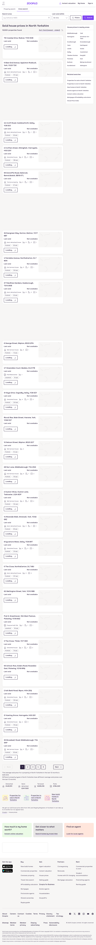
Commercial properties (29, 871)
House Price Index (73, 100)
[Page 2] (27, 767)
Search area (7, 14)
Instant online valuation (75, 94)
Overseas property (27, 875)
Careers (13, 914)
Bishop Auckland (85, 62)
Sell (40, 862)
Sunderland (71, 65)
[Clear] (49, 17)
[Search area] (26, 17)
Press (46, 923)
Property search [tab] (9, 9)
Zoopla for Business (46, 884)
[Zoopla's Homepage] (32, 4)
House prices (13, 812)
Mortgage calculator (65, 880)
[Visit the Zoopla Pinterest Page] (93, 915)
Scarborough (71, 42)
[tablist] (15, 9)
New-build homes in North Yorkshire (56, 797)
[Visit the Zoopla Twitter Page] (75, 915)
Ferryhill (82, 55)
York (81, 33)
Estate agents (44, 889)
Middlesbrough (72, 33)
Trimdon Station (72, 55)
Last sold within (58, 14)
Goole (82, 48)
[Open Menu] (3, 3)
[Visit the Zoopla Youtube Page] (88, 915)
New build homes (27, 866)
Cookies (29, 914)
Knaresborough (85, 42)
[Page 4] (38, 767)
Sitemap (5, 923)
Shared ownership (27, 898)
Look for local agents (74, 834)
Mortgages (25, 889)
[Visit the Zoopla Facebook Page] (70, 915)
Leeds (69, 48)
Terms (35, 914)
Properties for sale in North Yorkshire (15, 798)
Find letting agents (83, 880)
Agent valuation (45, 866)
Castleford (84, 52)
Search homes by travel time (47, 834)
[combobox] (26, 16)
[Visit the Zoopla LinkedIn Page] (79, 915)
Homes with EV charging (66, 875)
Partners (61, 862)
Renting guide (81, 884)
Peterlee (70, 58)
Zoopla (4, 812)
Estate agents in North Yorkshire (78, 90)
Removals (61, 871)
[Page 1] (22, 767)
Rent (78, 862)
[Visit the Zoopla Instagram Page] (83, 915)
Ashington (83, 65)
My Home (81, 3)
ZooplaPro (43, 898)
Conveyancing (63, 866)
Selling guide (43, 880)
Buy (22, 862)
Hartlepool (83, 45)
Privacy (42, 914)
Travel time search (27, 880)
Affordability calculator (29, 884)
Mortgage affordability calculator (79, 97)
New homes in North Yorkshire (76, 87)
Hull (81, 58)
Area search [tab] (23, 9)
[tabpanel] (48, 16)
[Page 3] (33, 767)
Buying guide (25, 902)
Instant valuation (67, 3)
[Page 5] (43, 767)
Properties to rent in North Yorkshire (36, 798)
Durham (69, 62)
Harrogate (70, 36)
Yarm (68, 45)
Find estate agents (27, 893)
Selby (69, 52)
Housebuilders (44, 893)
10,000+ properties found (12, 30)
